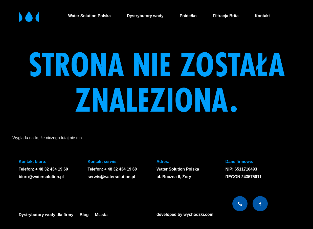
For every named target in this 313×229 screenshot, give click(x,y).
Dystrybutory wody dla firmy (46, 215)
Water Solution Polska (89, 16)
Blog (84, 215)
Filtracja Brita (225, 16)
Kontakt (262, 16)
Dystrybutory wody (145, 16)
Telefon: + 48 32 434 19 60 (43, 169)
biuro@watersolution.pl (41, 177)
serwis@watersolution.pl (111, 177)
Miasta (102, 214)
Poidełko (188, 16)
